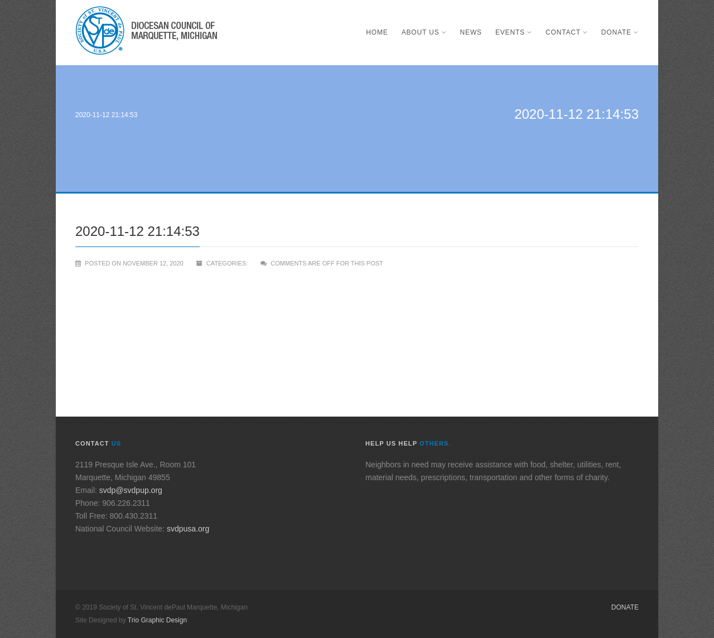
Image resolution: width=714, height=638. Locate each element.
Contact (567, 32)
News (471, 32)
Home (377, 32)
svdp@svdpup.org (130, 490)
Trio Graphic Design (157, 620)
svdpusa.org (188, 528)
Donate (620, 32)
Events (513, 32)
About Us (424, 32)
